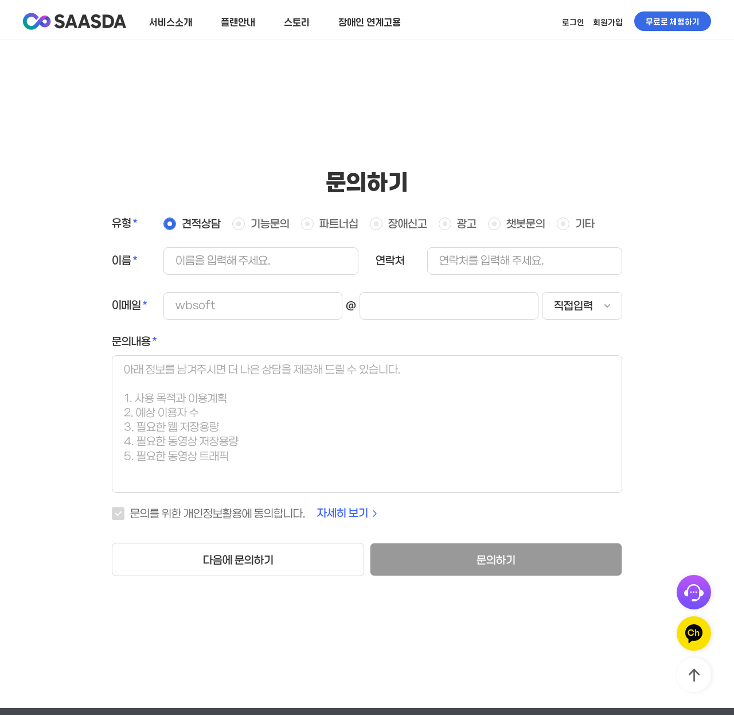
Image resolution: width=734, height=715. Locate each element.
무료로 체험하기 (673, 21)
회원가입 (608, 22)
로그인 (573, 22)
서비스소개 (170, 21)
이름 (121, 260)
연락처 (390, 260)
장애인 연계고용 (369, 21)
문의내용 (131, 341)
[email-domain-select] (582, 306)
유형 (121, 223)
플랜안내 (238, 21)
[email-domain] (449, 306)
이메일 (126, 305)
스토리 (297, 21)
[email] (252, 306)
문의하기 (496, 560)
